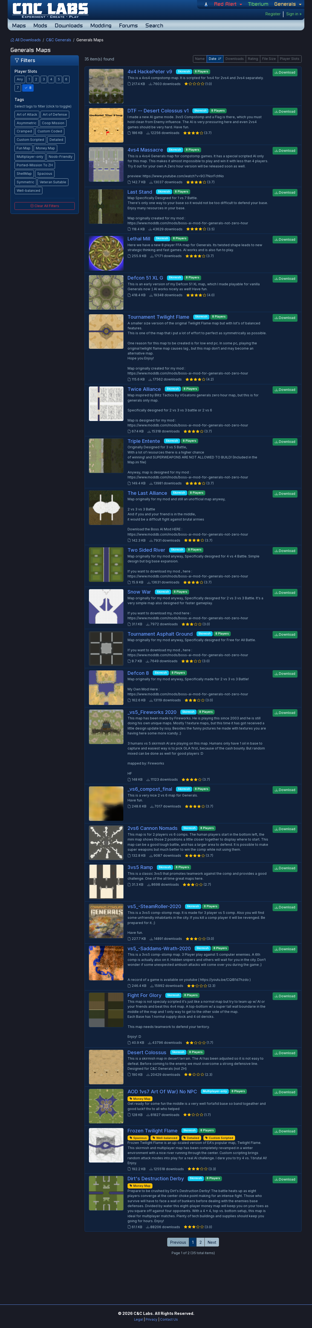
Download (285, 72)
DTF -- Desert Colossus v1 (158, 111)
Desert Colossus (147, 1052)
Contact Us (169, 1319)
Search (154, 25)
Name (200, 59)
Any (20, 79)
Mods (40, 25)
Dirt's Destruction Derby (156, 1178)
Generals (285, 4)
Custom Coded (49, 131)
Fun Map (23, 148)
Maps (19, 25)
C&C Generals (58, 39)
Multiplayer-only (30, 157)
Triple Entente (144, 441)
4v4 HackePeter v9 (150, 71)
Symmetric (25, 182)
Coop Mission (53, 123)
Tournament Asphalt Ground (160, 634)
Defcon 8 (138, 673)
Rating (253, 59)
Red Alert (226, 4)
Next (212, 1242)
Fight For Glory (144, 995)
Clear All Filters (44, 206)
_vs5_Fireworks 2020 (152, 712)
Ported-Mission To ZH (35, 165)
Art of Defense (55, 114)
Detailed (56, 140)
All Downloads (25, 39)
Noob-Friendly (61, 157)
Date (215, 59)
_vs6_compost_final (150, 789)
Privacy (151, 1319)
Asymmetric (26, 123)
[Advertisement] (156, 1275)
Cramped (24, 131)
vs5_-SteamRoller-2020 (154, 906)
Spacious (44, 174)
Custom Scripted (30, 140)
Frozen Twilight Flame (153, 1131)
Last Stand (140, 192)
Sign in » (294, 13)
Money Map (45, 148)
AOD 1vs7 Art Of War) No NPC (162, 1091)
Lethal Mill (139, 239)
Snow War (139, 592)
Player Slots (289, 59)
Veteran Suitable (53, 182)
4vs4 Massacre (145, 150)
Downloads (69, 25)
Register (273, 13)
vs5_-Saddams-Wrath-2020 (159, 948)
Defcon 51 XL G (145, 278)
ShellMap (24, 174)
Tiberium (258, 4)
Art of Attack (27, 114)
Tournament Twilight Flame (158, 317)
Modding (100, 25)
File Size (269, 59)
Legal (138, 1319)
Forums (128, 25)
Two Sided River (146, 550)
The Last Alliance (147, 493)
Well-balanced (28, 190)
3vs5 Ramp (140, 867)
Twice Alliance (144, 389)
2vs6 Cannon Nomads (153, 828)
